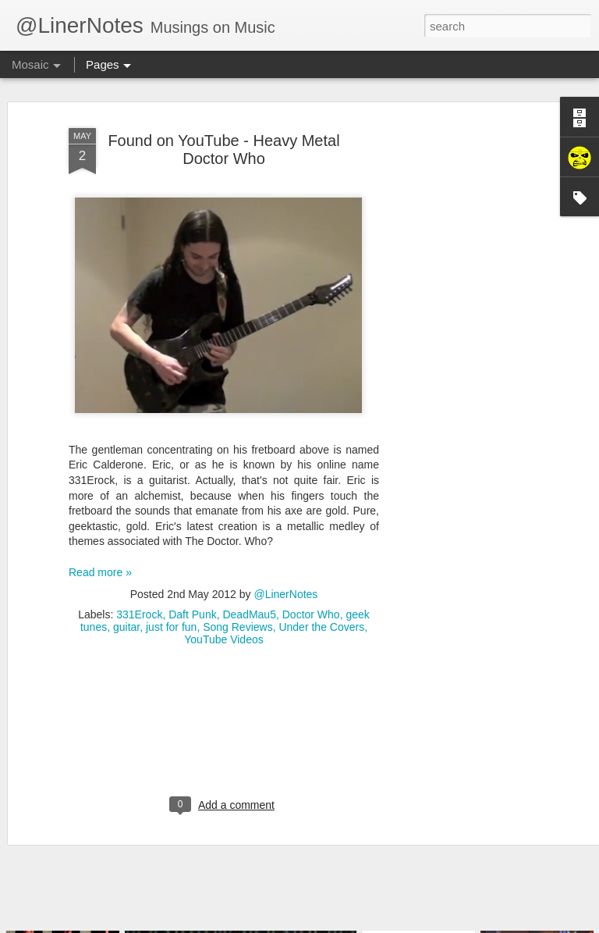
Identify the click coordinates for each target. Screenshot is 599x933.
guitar (126, 601)
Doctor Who (311, 588)
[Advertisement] (465, 340)
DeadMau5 (249, 588)
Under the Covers (321, 601)
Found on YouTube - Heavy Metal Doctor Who (223, 123)
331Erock (139, 588)
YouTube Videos (223, 613)
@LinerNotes (285, 568)
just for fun (171, 601)
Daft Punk (192, 588)
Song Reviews (238, 601)
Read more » (100, 546)
